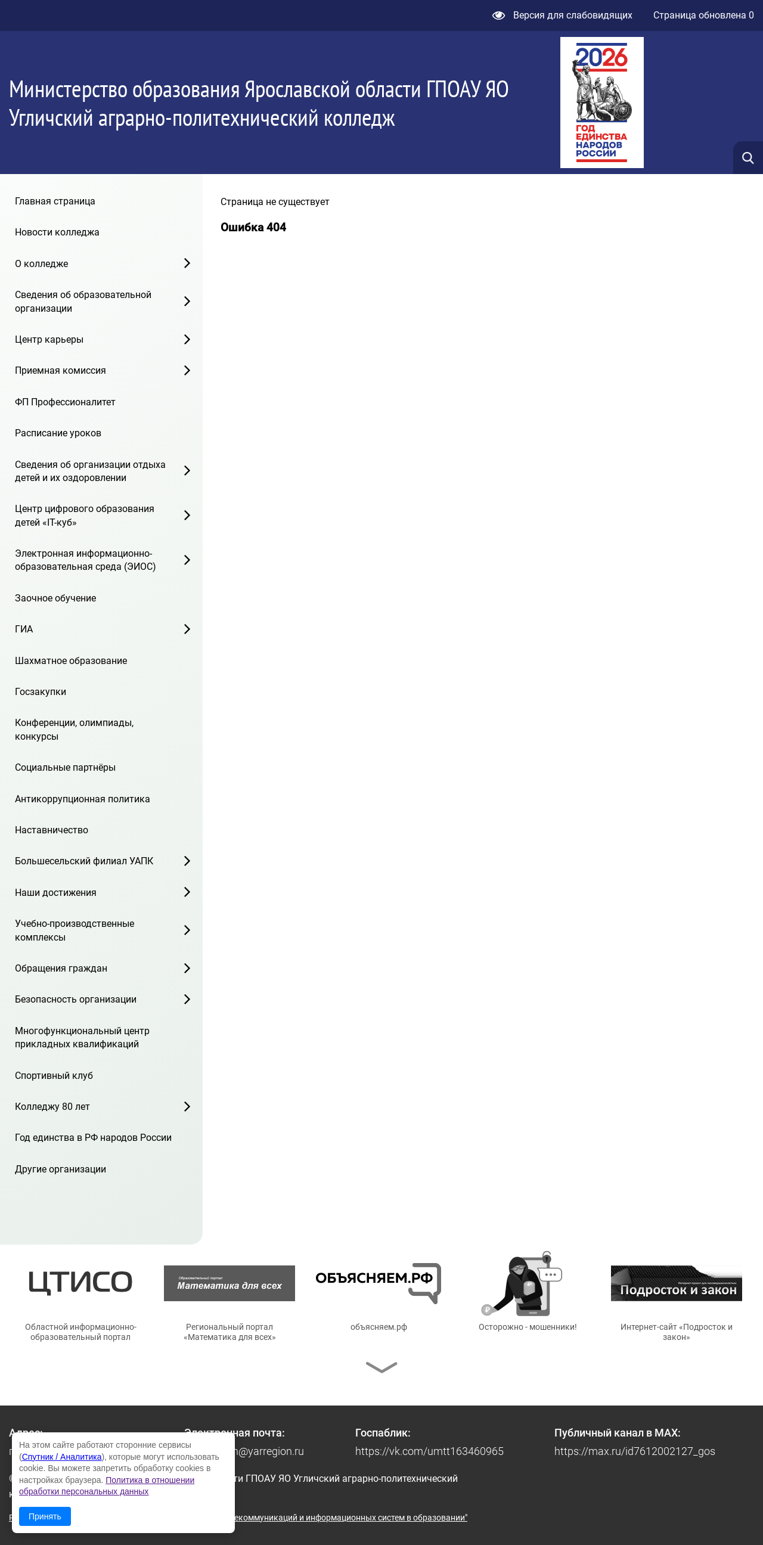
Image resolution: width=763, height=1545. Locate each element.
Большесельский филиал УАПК (84, 861)
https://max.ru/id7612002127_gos (634, 1451)
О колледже (41, 263)
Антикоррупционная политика (82, 799)
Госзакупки (40, 691)
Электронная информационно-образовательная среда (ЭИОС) (85, 560)
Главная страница (55, 201)
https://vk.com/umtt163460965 (429, 1451)
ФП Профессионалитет (65, 402)
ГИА (24, 629)
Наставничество (51, 830)
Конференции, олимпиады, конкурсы (74, 729)
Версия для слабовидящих (562, 15)
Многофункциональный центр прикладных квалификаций (82, 1037)
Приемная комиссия (60, 370)
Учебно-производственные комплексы (74, 930)
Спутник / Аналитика (62, 1457)
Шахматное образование (71, 660)
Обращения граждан (61, 968)
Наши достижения (56, 892)
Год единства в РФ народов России (93, 1137)
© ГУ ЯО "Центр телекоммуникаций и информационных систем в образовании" (313, 1517)
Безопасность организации (76, 999)
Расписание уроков (58, 433)
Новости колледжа (57, 232)
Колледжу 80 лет (52, 1106)
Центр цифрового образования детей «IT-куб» (84, 515)
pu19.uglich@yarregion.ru (244, 1451)
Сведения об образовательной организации (83, 301)
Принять (45, 1516)
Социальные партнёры (65, 767)
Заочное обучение (55, 598)
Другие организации (60, 1169)
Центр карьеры (49, 339)
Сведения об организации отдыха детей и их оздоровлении (90, 471)
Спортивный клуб (54, 1075)
